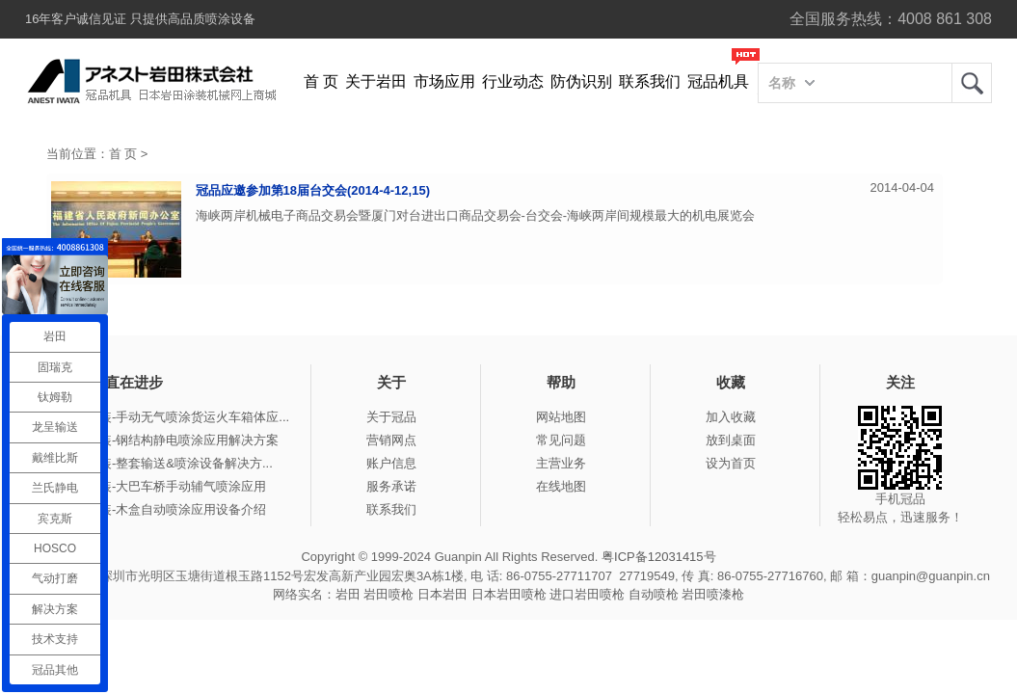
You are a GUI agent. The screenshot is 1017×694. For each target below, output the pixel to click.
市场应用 (444, 81)
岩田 (971, 83)
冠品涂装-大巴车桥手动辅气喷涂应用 (164, 486)
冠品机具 (718, 81)
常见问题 (561, 440)
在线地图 (561, 486)
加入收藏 (731, 417)
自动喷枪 (654, 594)
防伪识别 (581, 81)
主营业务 (561, 463)
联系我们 (650, 81)
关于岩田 (376, 81)
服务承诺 (391, 486)
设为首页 (731, 463)
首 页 (321, 81)
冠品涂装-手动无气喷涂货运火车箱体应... (175, 417)
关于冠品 (391, 417)
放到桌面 (731, 440)
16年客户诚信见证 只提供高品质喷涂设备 (140, 19)
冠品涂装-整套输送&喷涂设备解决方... (167, 463)
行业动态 (513, 81)
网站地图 (561, 417)
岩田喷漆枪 (713, 594)
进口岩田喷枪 (587, 594)
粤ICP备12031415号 (659, 556)
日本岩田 (442, 594)
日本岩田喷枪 (509, 594)
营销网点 (391, 440)
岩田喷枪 (388, 594)
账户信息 (391, 463)
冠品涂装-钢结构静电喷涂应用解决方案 (170, 440)
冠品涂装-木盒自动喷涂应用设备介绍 (164, 509)
